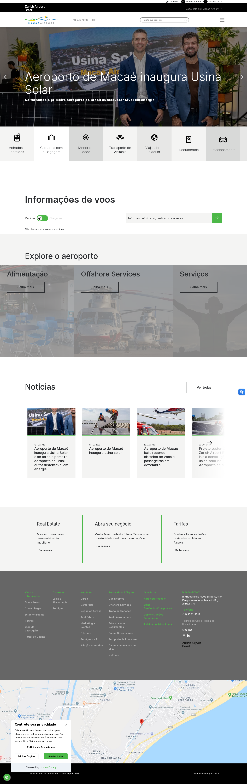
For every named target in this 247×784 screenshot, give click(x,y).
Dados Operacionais (121, 633)
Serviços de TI (89, 639)
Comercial (86, 604)
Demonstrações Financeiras (153, 616)
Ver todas (204, 387)
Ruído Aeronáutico (120, 617)
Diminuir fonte (212, 1)
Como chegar (33, 608)
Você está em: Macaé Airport (202, 8)
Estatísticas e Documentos (117, 625)
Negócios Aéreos (90, 611)
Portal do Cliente (35, 636)
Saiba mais (45, 550)
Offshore (85, 633)
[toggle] (42, 218)
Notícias (114, 655)
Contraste (173, 1)
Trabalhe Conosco (120, 611)
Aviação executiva (91, 645)
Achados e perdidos (17, 143)
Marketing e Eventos (87, 625)
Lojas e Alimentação (60, 600)
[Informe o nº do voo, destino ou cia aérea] (169, 218)
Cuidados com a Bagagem (51, 143)
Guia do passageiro (32, 628)
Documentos (189, 143)
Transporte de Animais (120, 143)
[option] (123, 76)
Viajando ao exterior (154, 143)
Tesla (216, 773)
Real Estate (87, 617)
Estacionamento (223, 143)
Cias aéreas (32, 602)
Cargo (84, 598)
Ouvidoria (150, 592)
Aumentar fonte (191, 1)
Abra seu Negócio (155, 598)
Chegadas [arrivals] (55, 218)
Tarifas (29, 620)
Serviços (57, 608)
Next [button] (242, 77)
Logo (41, 20)
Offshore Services (120, 604)
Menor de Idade (85, 143)
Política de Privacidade (158, 624)
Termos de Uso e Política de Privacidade (198, 622)
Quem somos (116, 598)
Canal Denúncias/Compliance (158, 606)
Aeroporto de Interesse (123, 639)
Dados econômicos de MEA (122, 647)
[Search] (185, 20)
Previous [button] (5, 77)
